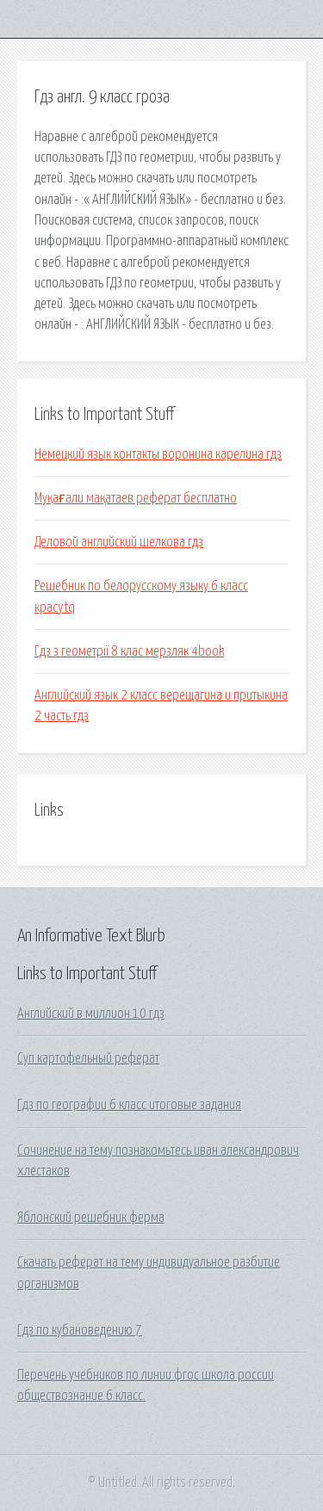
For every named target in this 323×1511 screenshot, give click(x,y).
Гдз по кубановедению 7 (79, 1330)
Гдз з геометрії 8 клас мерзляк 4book (129, 651)
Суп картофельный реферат (88, 1058)
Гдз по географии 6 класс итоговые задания (129, 1105)
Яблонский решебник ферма (91, 1217)
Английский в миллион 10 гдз (91, 1014)
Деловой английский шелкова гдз (118, 542)
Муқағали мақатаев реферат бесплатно (135, 498)
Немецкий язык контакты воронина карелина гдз (158, 454)
